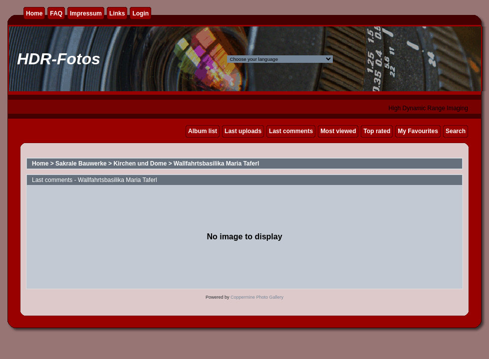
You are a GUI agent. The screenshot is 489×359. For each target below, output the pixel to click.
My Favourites (418, 131)
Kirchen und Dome (140, 163)
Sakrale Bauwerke (81, 163)
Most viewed (338, 131)
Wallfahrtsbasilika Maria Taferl (216, 163)
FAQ (56, 13)
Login (140, 13)
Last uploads (243, 131)
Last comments (291, 131)
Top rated (376, 131)
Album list (202, 131)
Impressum (86, 13)
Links (117, 13)
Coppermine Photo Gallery (257, 297)
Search (456, 131)
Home (34, 13)
